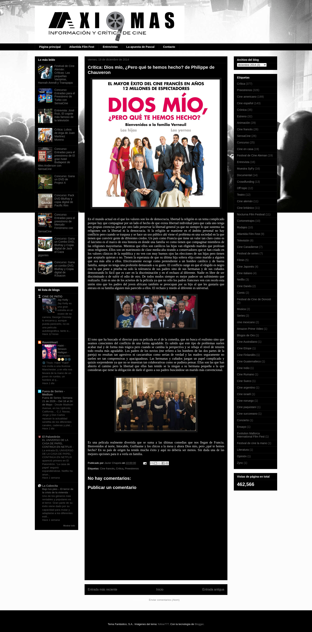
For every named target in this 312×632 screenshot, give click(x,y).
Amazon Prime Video (250, 328)
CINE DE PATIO (52, 296)
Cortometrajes (245, 220)
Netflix (241, 279)
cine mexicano (246, 322)
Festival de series (248, 253)
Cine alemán (245, 201)
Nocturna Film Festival (251, 214)
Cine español (245, 103)
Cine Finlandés (246, 354)
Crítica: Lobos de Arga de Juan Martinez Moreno (65, 134)
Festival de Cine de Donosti (254, 299)
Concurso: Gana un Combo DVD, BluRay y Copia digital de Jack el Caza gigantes (56, 247)
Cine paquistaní (246, 407)
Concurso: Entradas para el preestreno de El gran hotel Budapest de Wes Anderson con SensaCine (56, 159)
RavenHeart (50, 342)
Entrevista (243, 162)
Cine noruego (245, 400)
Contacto (169, 46)
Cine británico (245, 207)
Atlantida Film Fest (81, 46)
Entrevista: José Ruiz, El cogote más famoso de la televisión (64, 115)
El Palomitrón (51, 436)
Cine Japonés (245, 266)
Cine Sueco (244, 381)
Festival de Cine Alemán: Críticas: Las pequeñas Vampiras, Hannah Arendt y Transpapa (56, 74)
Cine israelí (244, 394)
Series (241, 315)
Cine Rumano (245, 374)
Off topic (242, 188)
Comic (241, 292)
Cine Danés (244, 286)
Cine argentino (246, 387)
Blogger (199, 624)
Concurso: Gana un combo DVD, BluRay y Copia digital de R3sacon (65, 269)
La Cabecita (50, 485)
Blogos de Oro (246, 335)
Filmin (240, 260)
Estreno (242, 116)
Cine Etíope (244, 348)
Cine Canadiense (247, 246)
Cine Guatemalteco (249, 361)
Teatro (241, 194)
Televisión (243, 240)
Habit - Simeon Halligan (63, 349)
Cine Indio (243, 368)
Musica (241, 309)
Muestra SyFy (245, 168)
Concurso (243, 142)
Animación (243, 122)
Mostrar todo (69, 525)
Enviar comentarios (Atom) (164, 599)
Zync (240, 462)
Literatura (243, 449)
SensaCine (244, 135)
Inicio (159, 589)
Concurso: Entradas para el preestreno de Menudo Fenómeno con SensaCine (56, 223)
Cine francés (107, 468)
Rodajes (242, 227)
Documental (244, 175)
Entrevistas (110, 46)
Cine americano (246, 96)
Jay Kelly (63, 299)
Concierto (243, 420)
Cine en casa (245, 149)
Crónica (242, 109)
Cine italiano (244, 273)
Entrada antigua (213, 589)
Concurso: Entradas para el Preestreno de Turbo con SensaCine (65, 96)
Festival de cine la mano (252, 443)
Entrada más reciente (102, 589)
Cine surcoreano (247, 413)
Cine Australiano (247, 341)
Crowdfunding (245, 181)
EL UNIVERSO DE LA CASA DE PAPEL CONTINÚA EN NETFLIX (57, 443)
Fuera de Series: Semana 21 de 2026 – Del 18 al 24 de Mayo (57, 401)
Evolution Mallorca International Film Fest (251, 435)
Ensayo (241, 426)
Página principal (50, 46)
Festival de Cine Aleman (252, 155)
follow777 (163, 624)
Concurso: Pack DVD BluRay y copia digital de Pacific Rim (64, 200)
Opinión (242, 456)
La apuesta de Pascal (140, 46)
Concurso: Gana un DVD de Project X (65, 179)
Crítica (120, 468)
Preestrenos (132, 468)
